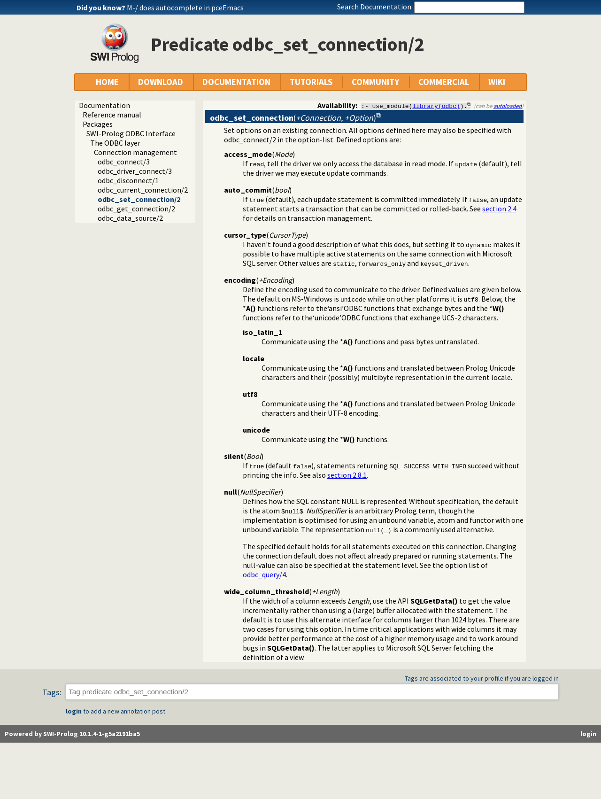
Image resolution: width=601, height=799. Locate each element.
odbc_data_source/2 (130, 218)
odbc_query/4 (264, 575)
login (74, 711)
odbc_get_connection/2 (136, 208)
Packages (98, 124)
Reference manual (112, 114)
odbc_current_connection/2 (143, 189)
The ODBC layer (115, 142)
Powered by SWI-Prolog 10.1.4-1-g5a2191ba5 (72, 733)
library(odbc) (436, 105)
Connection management (135, 152)
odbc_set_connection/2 (139, 199)
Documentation (104, 105)
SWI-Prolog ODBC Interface (131, 133)
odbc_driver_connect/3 (135, 171)
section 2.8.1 (347, 475)
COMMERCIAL (443, 82)
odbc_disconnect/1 (128, 180)
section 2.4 (499, 209)
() (293, 117)
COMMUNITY (375, 82)
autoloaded (507, 105)
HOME (107, 82)
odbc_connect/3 (124, 161)
